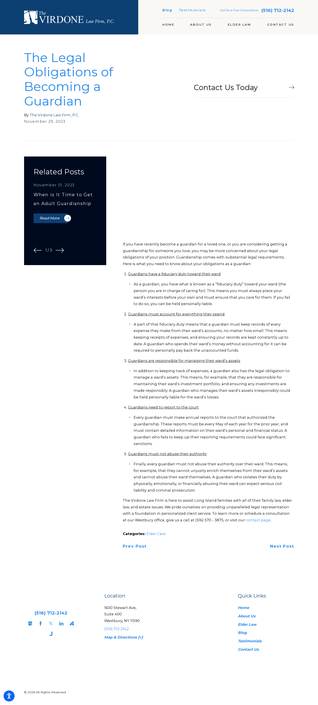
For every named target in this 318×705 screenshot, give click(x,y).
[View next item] (60, 250)
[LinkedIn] (60, 623)
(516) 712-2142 (277, 10)
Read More (54, 218)
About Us (247, 616)
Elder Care (156, 534)
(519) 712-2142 (116, 629)
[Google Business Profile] (29, 623)
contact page (258, 520)
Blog (167, 10)
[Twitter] (50, 623)
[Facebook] (39, 623)
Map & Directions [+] (123, 637)
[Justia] (50, 634)
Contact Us (248, 649)
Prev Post (135, 546)
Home (243, 607)
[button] (9, 695)
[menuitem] (168, 24)
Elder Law (247, 624)
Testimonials (192, 10)
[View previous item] (38, 250)
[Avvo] (71, 623)
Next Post (282, 546)
